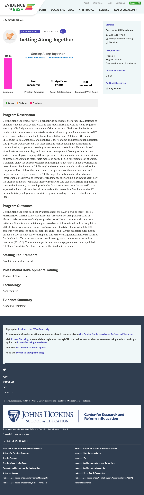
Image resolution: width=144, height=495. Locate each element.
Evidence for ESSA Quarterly (33, 329)
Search (133, 3)
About (86, 3)
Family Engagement (126, 9)
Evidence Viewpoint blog (30, 352)
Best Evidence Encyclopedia (31, 347)
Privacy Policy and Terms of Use (16, 434)
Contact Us (120, 3)
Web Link (114, 42)
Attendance (86, 9)
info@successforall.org (121, 38)
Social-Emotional (62, 9)
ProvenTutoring (20, 339)
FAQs (110, 3)
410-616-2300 (117, 35)
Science (104, 9)
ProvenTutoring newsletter (32, 342)
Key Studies (115, 88)
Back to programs (14, 20)
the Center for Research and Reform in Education (106, 334)
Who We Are (98, 3)
